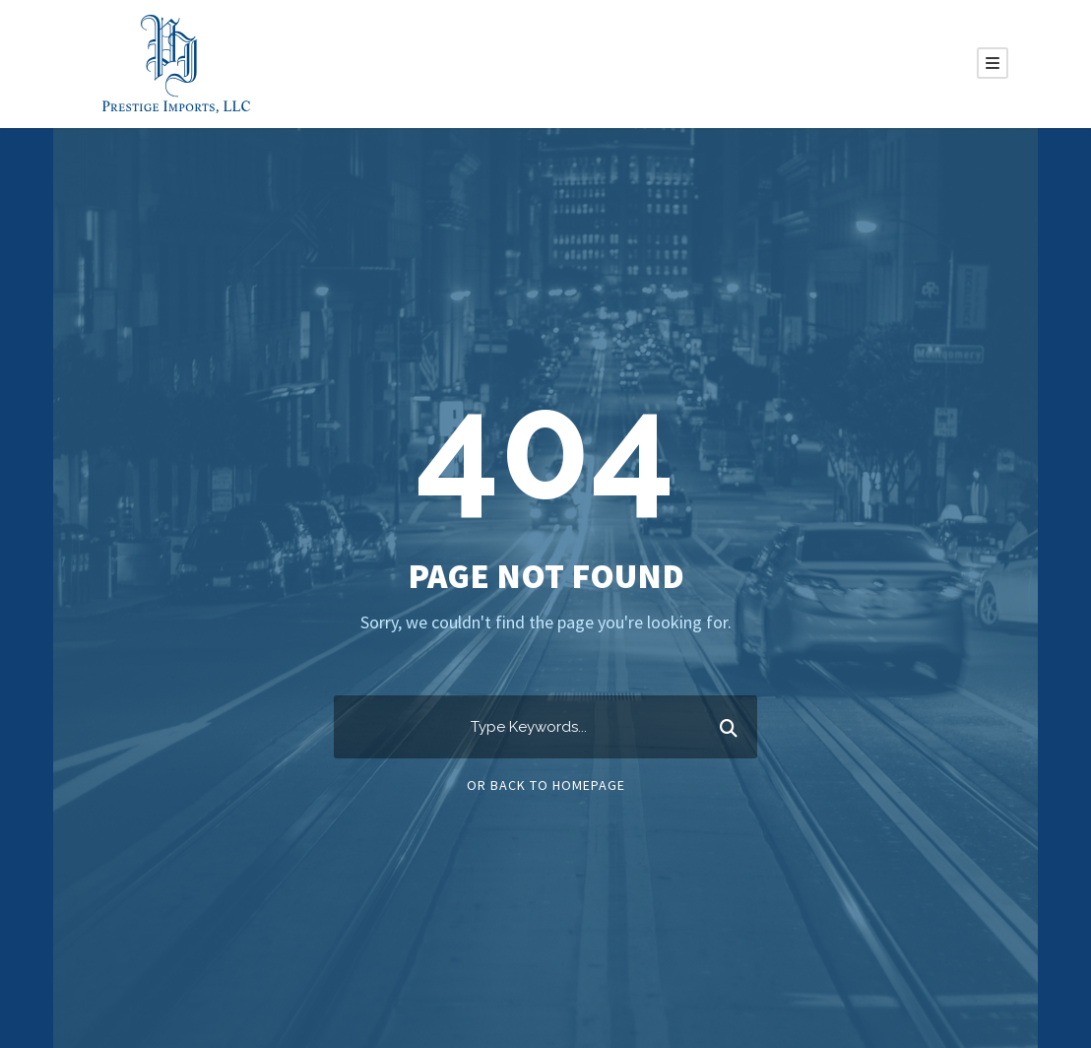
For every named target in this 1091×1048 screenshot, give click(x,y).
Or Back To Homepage (546, 785)
